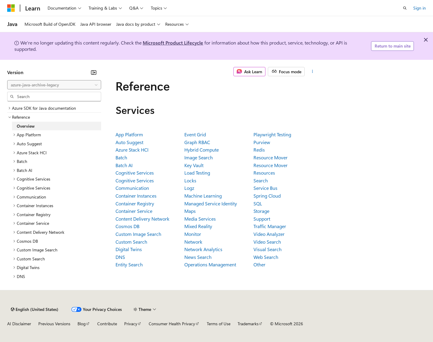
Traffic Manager (269, 226)
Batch (121, 157)
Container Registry (135, 203)
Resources (264, 173)
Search (260, 180)
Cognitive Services (135, 173)
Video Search (267, 242)
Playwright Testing (272, 134)
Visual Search (267, 249)
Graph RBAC (197, 142)
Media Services (200, 219)
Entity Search (129, 264)
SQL (257, 203)
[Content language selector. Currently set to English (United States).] (34, 309)
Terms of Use (218, 323)
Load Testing (197, 173)
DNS (120, 257)
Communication (132, 188)
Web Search (265, 257)
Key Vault (193, 165)
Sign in (419, 8)
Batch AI (124, 165)
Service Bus (265, 188)
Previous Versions (54, 323)
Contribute (107, 323)
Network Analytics (203, 249)
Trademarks (248, 323)
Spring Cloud (267, 196)
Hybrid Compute (201, 149)
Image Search (198, 157)
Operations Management (210, 264)
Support (261, 219)
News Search (198, 257)
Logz (189, 188)
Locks (190, 180)
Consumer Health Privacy (172, 323)
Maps (190, 211)
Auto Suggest (129, 142)
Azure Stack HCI (132, 149)
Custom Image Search (138, 234)
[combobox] (54, 85)
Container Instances (136, 196)
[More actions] (312, 72)
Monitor (192, 234)
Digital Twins (129, 249)
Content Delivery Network (142, 219)
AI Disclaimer (19, 323)
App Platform (129, 134)
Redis (259, 149)
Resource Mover (270, 157)
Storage (261, 211)
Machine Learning (203, 196)
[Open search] (405, 8)
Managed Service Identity (210, 203)
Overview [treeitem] (26, 126)
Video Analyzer (269, 234)
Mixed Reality (198, 226)
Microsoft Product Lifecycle (173, 42)
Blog (82, 323)
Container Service (134, 211)
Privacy (130, 323)
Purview (261, 142)
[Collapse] (93, 72)
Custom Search (131, 242)
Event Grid (195, 134)
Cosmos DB (127, 226)
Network (193, 242)
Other (259, 264)
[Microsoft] (11, 8)
